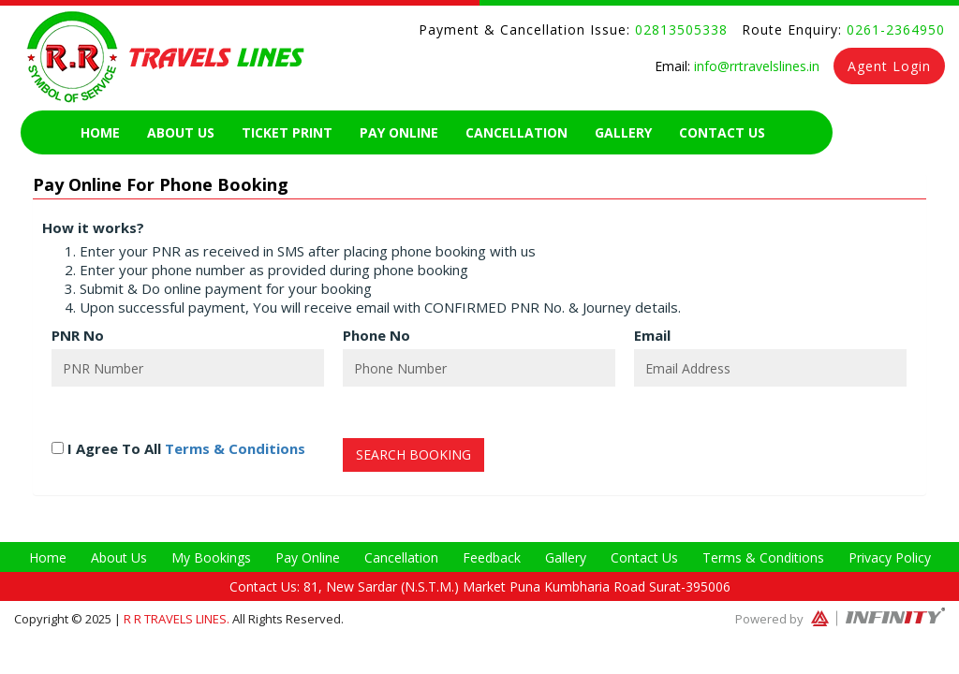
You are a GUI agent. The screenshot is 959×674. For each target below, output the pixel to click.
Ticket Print (287, 132)
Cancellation (516, 132)
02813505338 (679, 29)
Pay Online (399, 132)
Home (100, 132)
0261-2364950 (893, 29)
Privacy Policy (889, 557)
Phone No (376, 335)
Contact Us (722, 132)
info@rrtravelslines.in (754, 66)
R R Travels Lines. (178, 618)
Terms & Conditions (235, 448)
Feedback (492, 557)
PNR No (78, 335)
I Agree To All (178, 448)
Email (652, 335)
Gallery (623, 132)
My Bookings (211, 557)
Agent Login (889, 66)
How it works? (93, 227)
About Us (180, 132)
